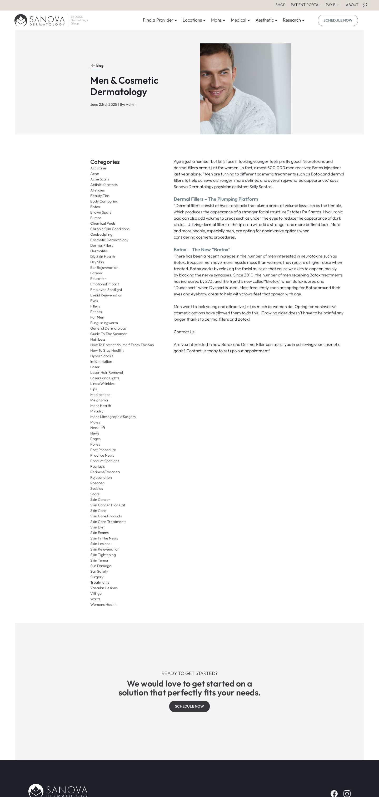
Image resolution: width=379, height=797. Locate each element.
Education (98, 278)
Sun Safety (99, 571)
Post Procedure (103, 449)
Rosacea (97, 483)
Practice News (102, 455)
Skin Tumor (99, 560)
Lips (93, 389)
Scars (94, 494)
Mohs (218, 20)
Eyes (94, 300)
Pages (95, 438)
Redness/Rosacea (105, 472)
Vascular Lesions (104, 588)
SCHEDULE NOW (337, 20)
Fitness (96, 311)
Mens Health (100, 405)
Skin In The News (104, 538)
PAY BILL (333, 4)
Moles (95, 422)
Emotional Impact (104, 284)
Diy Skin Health (102, 256)
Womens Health (103, 604)
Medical (240, 20)
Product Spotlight (104, 460)
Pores (95, 444)
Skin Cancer (100, 499)
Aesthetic (267, 20)
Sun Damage (100, 565)
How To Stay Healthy (107, 350)
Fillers (95, 306)
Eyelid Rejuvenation (106, 295)
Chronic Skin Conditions (109, 228)
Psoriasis (97, 466)
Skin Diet (97, 527)
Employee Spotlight (106, 289)
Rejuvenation (101, 477)
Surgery (96, 576)
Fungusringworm (104, 322)
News (94, 433)
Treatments (99, 582)
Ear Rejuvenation (104, 267)
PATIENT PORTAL (306, 4)
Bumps (95, 217)
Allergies (97, 190)
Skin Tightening (103, 554)
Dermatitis (99, 251)
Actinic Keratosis (104, 184)
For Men (97, 317)
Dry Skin (97, 262)
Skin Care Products (106, 516)
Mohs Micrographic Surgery (113, 416)
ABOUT (352, 4)
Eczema (96, 273)
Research (294, 20)
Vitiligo (96, 593)
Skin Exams (99, 532)
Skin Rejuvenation (104, 549)
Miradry (96, 411)
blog (97, 65)
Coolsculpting (101, 234)
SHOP (281, 4)
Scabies (96, 488)
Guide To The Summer (108, 333)
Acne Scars (99, 179)
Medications (100, 394)
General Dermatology (108, 328)
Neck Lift (97, 427)
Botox (95, 206)
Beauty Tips (99, 195)
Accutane (98, 168)
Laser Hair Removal (106, 372)
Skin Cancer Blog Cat (107, 505)
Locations (194, 20)
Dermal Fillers (101, 245)
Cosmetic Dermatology (109, 240)
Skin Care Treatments (108, 521)
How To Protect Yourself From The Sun (122, 344)
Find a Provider (160, 20)
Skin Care (98, 510)
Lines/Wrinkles (102, 383)
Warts (95, 599)
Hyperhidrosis (101, 356)
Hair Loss (98, 339)
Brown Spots (100, 212)
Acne (94, 173)
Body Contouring (104, 201)
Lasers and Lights (104, 378)
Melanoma (99, 400)
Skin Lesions (100, 543)
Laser (95, 367)
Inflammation (101, 361)
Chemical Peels (103, 223)
